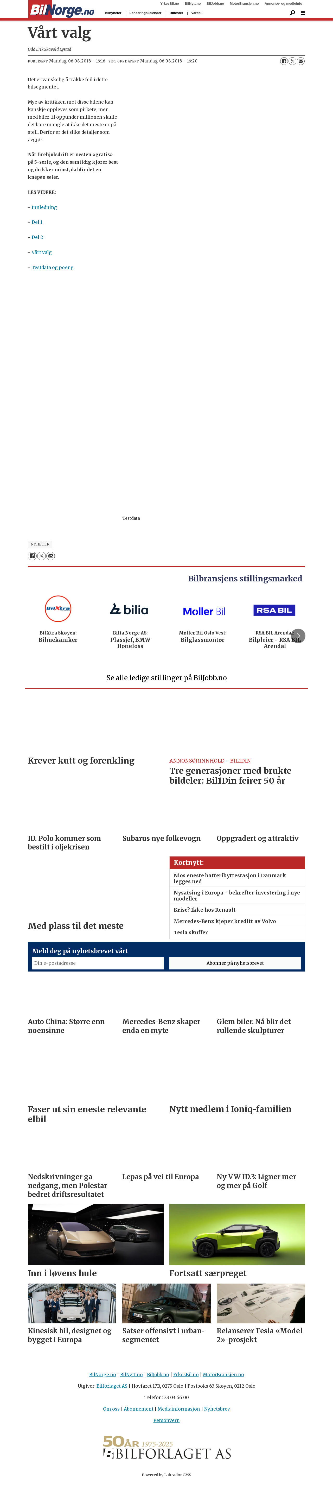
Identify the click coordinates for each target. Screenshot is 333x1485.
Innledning (44, 207)
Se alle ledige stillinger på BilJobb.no (166, 680)
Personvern (166, 1423)
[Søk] (292, 13)
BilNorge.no (102, 1377)
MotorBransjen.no (244, 3)
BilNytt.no (193, 3)
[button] (298, 637)
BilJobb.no (215, 3)
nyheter (40, 544)
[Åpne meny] (302, 13)
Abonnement (138, 1411)
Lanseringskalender (146, 13)
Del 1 (37, 222)
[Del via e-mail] (301, 61)
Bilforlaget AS (112, 1388)
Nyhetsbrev (217, 1411)
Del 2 (37, 237)
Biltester (176, 13)
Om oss (111, 1411)
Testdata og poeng (53, 267)
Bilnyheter (113, 13)
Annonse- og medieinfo (283, 3)
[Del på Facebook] (284, 61)
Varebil (196, 13)
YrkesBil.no (169, 3)
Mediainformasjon (179, 1411)
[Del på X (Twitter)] (292, 61)
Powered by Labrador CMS (166, 1477)
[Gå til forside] (61, 9)
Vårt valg (42, 252)
